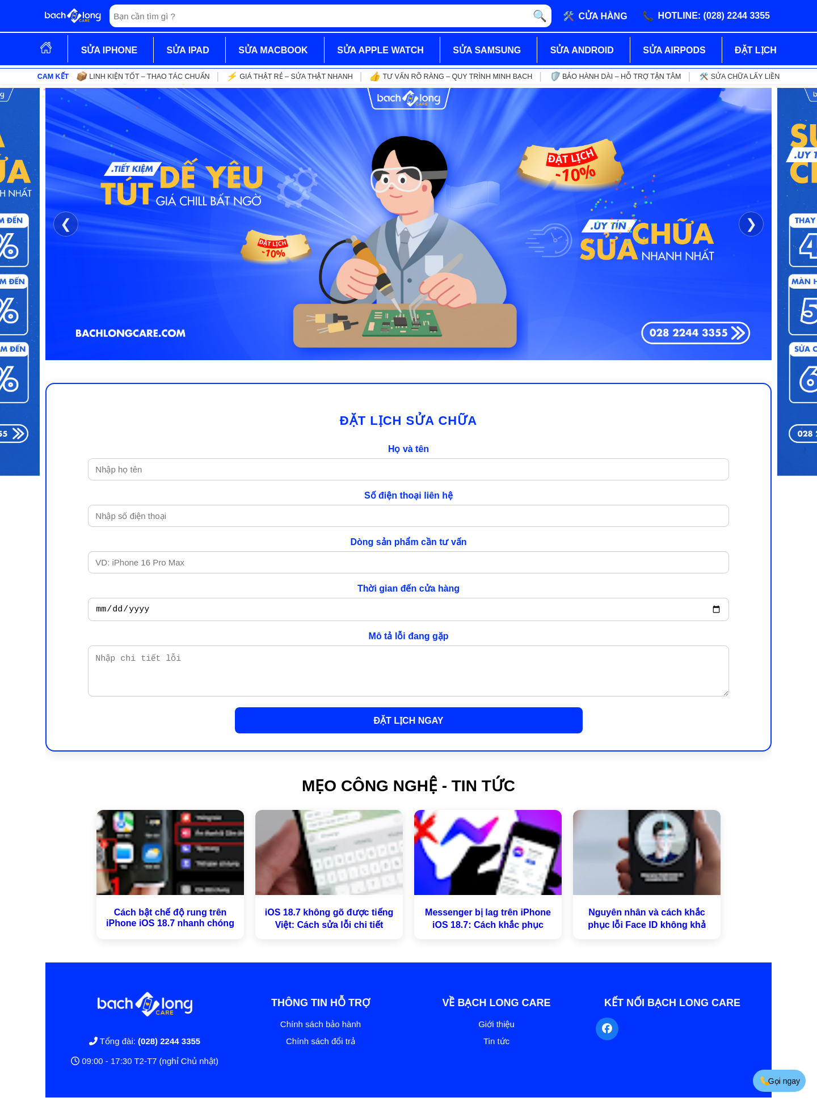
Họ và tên (408, 449)
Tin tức (496, 1049)
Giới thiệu (496, 1032)
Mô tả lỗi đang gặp (409, 638)
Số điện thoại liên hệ (408, 495)
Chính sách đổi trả (320, 1049)
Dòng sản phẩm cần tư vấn (408, 542)
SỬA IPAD (188, 50)
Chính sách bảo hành (320, 1032)
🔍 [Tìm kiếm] (540, 16)
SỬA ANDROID (582, 50)
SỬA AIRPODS (674, 50)
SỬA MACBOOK (273, 50)
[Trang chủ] (73, 16)
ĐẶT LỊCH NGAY (409, 729)
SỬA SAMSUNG (487, 50)
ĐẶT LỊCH (756, 50)
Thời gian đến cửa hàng (408, 588)
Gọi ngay (780, 1081)
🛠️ (595, 16)
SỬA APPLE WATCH (380, 50)
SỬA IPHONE (109, 50)
